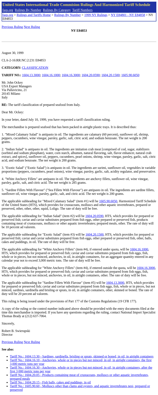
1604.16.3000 (71, 75)
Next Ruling (32, 27)
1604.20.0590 (90, 75)
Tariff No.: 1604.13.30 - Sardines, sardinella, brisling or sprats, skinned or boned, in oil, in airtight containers (81, 356)
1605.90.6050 (130, 75)
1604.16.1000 (51, 75)
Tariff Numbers (82, 10)
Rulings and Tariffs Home (34, 15)
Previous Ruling (12, 27)
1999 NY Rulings (95, 15)
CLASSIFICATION (35, 67)
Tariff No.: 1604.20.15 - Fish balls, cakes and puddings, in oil (50, 382)
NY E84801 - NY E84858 (128, 15)
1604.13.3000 (31, 75)
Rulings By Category (57, 10)
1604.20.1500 (110, 75)
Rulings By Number (28, 10)
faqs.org (7, 10)
